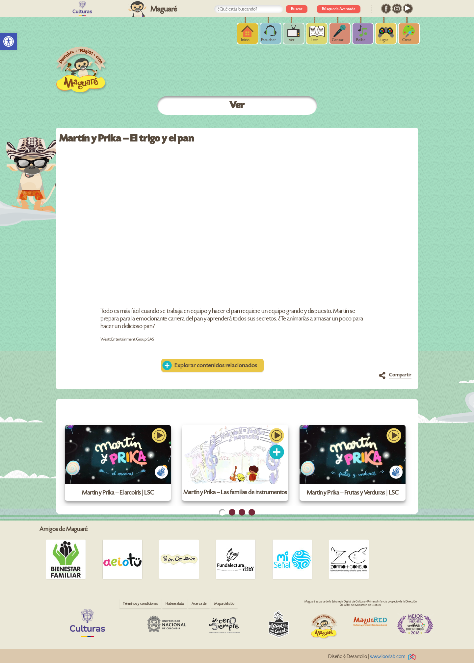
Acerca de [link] (199, 603)
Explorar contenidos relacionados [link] (215, 365)
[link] (8, 41)
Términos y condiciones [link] (140, 603)
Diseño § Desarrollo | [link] (373, 656)
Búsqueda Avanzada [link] (339, 9)
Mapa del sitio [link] (224, 603)
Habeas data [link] (175, 603)
